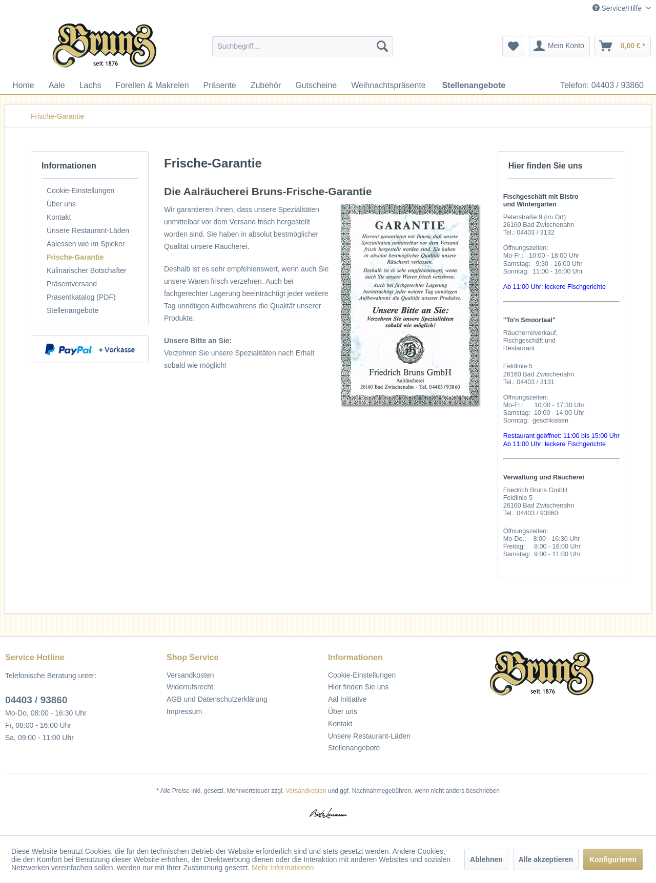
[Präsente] (219, 85)
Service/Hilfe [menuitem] (618, 8)
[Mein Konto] (559, 46)
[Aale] (57, 85)
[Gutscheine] (316, 85)
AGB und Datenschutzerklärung (217, 699)
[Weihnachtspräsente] (388, 85)
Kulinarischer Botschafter (87, 270)
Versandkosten (190, 675)
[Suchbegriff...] (302, 46)
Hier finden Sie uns (358, 687)
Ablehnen (486, 859)
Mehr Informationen (283, 868)
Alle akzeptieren (546, 859)
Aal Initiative (347, 699)
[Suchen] (382, 46)
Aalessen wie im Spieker (86, 244)
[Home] (23, 85)
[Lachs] (90, 85)
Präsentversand (72, 284)
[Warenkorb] (622, 46)
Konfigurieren (613, 859)
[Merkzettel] (513, 46)
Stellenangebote (72, 310)
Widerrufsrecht (190, 687)
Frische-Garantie (75, 257)
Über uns (61, 204)
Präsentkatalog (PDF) (81, 297)
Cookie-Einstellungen (80, 190)
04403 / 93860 (36, 700)
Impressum (184, 711)
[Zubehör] (266, 85)
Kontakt (59, 217)
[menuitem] (302, 46)
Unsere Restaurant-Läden (88, 230)
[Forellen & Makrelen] (152, 85)
